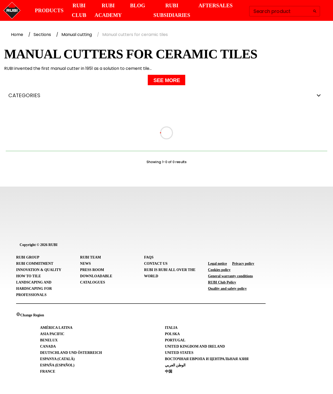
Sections (42, 35)
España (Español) (57, 365)
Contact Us (156, 264)
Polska (172, 334)
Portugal (175, 340)
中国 (168, 371)
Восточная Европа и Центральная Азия (207, 359)
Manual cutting (76, 35)
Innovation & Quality (38, 270)
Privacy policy (243, 264)
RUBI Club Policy (222, 282)
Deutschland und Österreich (71, 353)
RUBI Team (90, 257)
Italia (171, 328)
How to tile (28, 276)
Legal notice (217, 264)
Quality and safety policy (227, 289)
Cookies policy (219, 270)
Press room (92, 270)
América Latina (56, 328)
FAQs (148, 257)
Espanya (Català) (57, 359)
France (47, 371)
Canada (48, 346)
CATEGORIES (166, 95)
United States (179, 353)
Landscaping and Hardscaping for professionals (34, 288)
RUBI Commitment (34, 264)
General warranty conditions (230, 276)
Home (17, 35)
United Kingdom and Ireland (195, 346)
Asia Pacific (52, 334)
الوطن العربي (175, 365)
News (85, 264)
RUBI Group (27, 257)
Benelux (49, 340)
